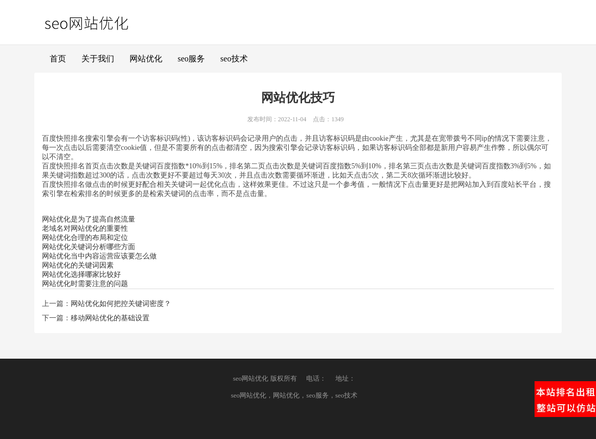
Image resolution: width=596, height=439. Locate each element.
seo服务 (191, 58)
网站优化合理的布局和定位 (85, 238)
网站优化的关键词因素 (78, 265)
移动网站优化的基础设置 (110, 318)
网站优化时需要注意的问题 (85, 284)
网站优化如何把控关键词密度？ (121, 304)
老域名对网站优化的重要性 (85, 228)
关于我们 (97, 58)
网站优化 (146, 58)
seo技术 (233, 58)
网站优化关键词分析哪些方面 (88, 247)
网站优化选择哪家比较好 (81, 274)
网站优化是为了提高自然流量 (88, 219)
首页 (58, 58)
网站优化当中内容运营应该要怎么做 (99, 256)
